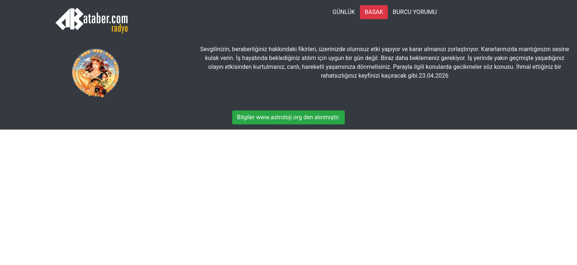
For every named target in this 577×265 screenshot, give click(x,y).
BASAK (374, 11)
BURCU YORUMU (415, 11)
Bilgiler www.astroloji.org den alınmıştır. (288, 117)
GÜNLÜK (344, 11)
